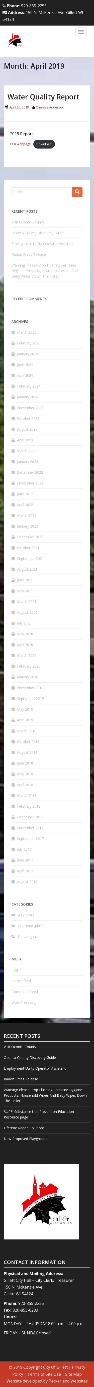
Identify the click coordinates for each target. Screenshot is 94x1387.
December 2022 (30, 472)
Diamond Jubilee (31, 925)
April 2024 (25, 375)
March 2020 (26, 655)
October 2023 (28, 418)
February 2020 (28, 666)
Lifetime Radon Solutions (24, 1127)
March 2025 (26, 332)
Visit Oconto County (28, 222)
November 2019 (30, 687)
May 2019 (25, 709)
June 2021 (25, 580)
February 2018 (28, 806)
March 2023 (26, 450)
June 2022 (25, 493)
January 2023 (27, 461)
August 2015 (27, 881)
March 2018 (26, 795)
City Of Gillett (55, 1367)
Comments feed (25, 991)
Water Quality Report (43, 96)
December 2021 (30, 537)
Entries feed (21, 980)
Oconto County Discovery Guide (38, 232)
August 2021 (27, 569)
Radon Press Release (29, 254)
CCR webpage (20, 144)
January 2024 (27, 397)
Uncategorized (30, 936)
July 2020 (24, 623)
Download (44, 144)
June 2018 (25, 763)
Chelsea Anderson (50, 107)
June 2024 (25, 364)
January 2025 (27, 353)
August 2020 (27, 612)
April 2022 (25, 504)
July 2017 (24, 849)
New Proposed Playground (25, 1138)
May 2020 (25, 634)
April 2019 (25, 720)
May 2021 (25, 590)
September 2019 (30, 698)
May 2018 (25, 774)
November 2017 (30, 827)
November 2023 (30, 407)
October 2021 (28, 547)
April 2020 (25, 644)
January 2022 (27, 526)
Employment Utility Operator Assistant (43, 243)
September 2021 (30, 558)
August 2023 (27, 429)
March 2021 (26, 601)
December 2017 (30, 817)
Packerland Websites (68, 1381)
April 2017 (25, 870)
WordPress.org (24, 1002)
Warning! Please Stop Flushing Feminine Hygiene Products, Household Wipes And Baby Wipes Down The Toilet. (45, 271)
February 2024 (28, 386)
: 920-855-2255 (25, 6)
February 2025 (28, 343)
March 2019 (26, 730)
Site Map (73, 1374)
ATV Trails (26, 915)
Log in (17, 970)
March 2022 (26, 515)
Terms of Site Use (44, 1374)
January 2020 (27, 677)
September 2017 (30, 838)
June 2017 (25, 860)
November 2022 (30, 483)
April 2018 (25, 784)
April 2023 (25, 440)
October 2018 (28, 741)
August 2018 (27, 752)
